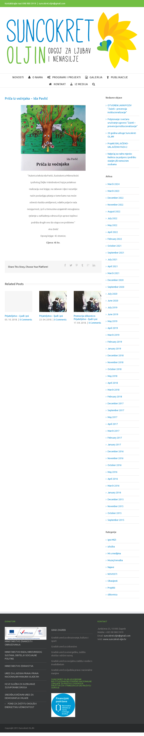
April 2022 (113, 232)
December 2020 (116, 280)
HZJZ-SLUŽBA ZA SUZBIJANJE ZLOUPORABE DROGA (20, 686)
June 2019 (113, 314)
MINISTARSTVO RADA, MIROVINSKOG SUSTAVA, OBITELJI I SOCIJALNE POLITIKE (23, 655)
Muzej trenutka (115, 560)
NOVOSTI (112, 574)
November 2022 (115, 204)
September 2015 (116, 520)
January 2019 (114, 348)
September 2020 (116, 287)
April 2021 (113, 266)
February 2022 (115, 239)
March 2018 (113, 389)
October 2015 (114, 513)
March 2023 (113, 191)
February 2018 (115, 396)
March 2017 (113, 431)
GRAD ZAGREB (58, 630)
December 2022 (116, 198)
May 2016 (112, 472)
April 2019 (113, 328)
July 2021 (112, 259)
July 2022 (112, 218)
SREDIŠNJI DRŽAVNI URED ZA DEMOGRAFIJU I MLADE (19, 696)
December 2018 (116, 355)
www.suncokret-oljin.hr (114, 639)
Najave (111, 567)
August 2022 (114, 211)
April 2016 (113, 479)
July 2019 (112, 307)
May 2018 (112, 376)
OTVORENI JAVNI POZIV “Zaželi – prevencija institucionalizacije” (120, 109)
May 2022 (112, 225)
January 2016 (114, 492)
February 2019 (115, 342)
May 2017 (112, 417)
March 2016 (113, 485)
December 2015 (116, 499)
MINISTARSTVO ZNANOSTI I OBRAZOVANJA (18, 643)
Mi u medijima (114, 553)
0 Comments (26, 319)
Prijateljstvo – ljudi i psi (51, 316)
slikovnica (112, 594)
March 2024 (113, 184)
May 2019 (112, 321)
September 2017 (116, 410)
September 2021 (116, 252)
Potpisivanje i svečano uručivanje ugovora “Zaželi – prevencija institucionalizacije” (123, 123)
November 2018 (115, 362)
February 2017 (115, 437)
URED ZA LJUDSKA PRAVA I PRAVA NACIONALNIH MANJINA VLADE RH (22, 675)
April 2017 (113, 424)
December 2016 (116, 451)
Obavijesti (112, 581)
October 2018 (114, 369)
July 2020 (112, 294)
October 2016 (114, 465)
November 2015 (115, 506)
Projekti (111, 587)
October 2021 (114, 246)
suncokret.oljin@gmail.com (52, 3)
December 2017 (116, 403)
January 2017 (114, 444)
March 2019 (113, 335)
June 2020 (113, 300)
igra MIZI (112, 539)
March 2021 (113, 273)
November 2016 (115, 458)
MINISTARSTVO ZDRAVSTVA (19, 666)
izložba (111, 546)
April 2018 (113, 383)
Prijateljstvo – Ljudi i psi (17, 316)
